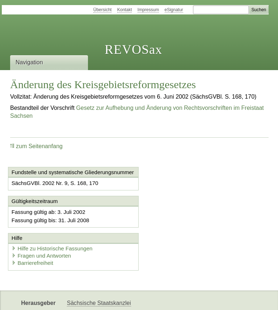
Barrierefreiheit (168, 232)
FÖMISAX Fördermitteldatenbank (109, 298)
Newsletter (170, 298)
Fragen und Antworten (177, 225)
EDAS (240, 298)
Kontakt (124, 9)
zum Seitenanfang (36, 146)
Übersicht (102, 9)
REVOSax (133, 49)
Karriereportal (208, 298)
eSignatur (174, 9)
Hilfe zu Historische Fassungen (188, 218)
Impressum (148, 9)
